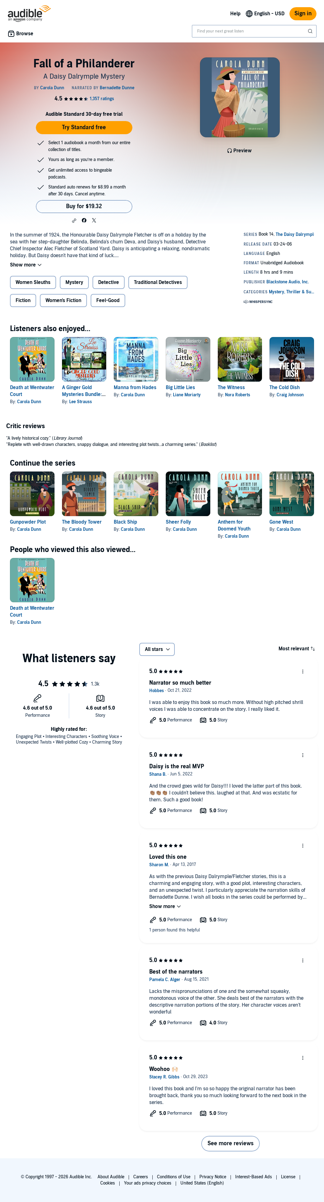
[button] (74, 220)
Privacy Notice (212, 1177)
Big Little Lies (180, 387)
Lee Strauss (80, 401)
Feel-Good (108, 300)
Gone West (281, 522)
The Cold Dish (284, 387)
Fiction (23, 300)
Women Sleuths (33, 282)
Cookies (107, 1183)
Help (235, 14)
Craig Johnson (290, 395)
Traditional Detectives (158, 282)
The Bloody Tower (82, 522)
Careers (140, 1177)
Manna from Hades (135, 387)
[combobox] (254, 31)
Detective (108, 282)
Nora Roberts (237, 395)
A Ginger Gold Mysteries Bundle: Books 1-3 (82, 394)
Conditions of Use (173, 1177)
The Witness (231, 387)
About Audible (111, 1177)
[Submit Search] (311, 31)
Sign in (303, 13)
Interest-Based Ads (253, 1177)
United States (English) (202, 1183)
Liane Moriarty (187, 395)
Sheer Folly (178, 522)
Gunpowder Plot (28, 522)
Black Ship (125, 522)
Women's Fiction (63, 300)
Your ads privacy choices (147, 1183)
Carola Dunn (29, 401)
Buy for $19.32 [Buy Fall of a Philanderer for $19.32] (84, 206)
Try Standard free (84, 127)
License (288, 1177)
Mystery (74, 282)
